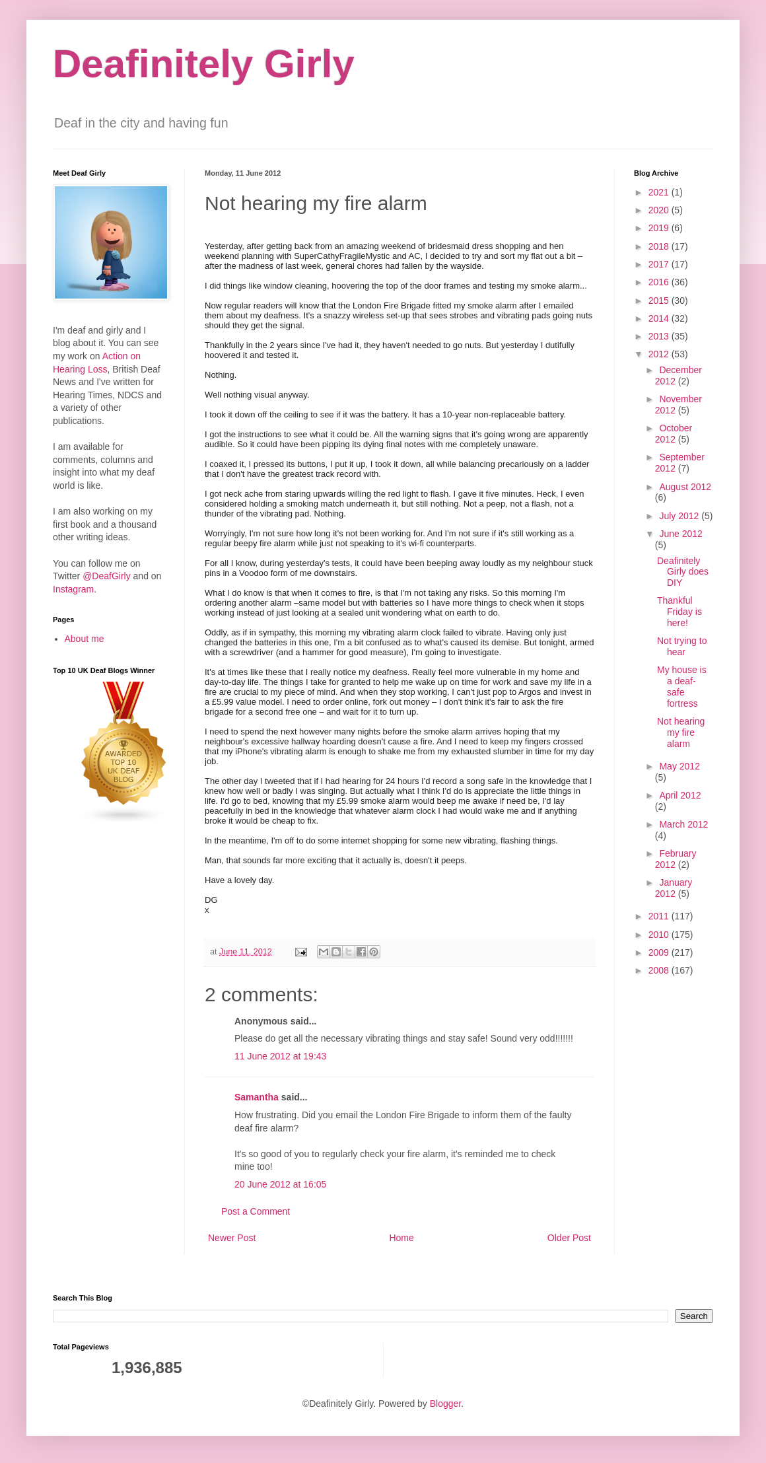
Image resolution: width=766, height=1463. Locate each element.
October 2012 (673, 434)
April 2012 (680, 795)
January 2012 (673, 888)
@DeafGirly (107, 576)
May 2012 (679, 766)
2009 (660, 952)
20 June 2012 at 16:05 (280, 1184)
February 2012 (676, 859)
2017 (660, 264)
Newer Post (232, 1237)
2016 (660, 282)
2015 (660, 300)
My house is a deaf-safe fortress (682, 686)
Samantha (256, 1097)
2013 (660, 336)
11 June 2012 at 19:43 (280, 1056)
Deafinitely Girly (204, 64)
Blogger (445, 1403)
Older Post (569, 1237)
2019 (660, 228)
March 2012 (683, 824)
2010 (660, 934)
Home (401, 1237)
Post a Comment (255, 1211)
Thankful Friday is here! (679, 611)
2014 (660, 318)
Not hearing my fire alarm (681, 732)
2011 (660, 916)
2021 (660, 192)
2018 (660, 246)
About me (84, 638)
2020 (660, 210)
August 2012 (685, 487)
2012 (660, 354)
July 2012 (680, 516)
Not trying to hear (682, 646)
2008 (660, 970)
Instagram (73, 589)
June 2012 (680, 533)
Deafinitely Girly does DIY (683, 572)
